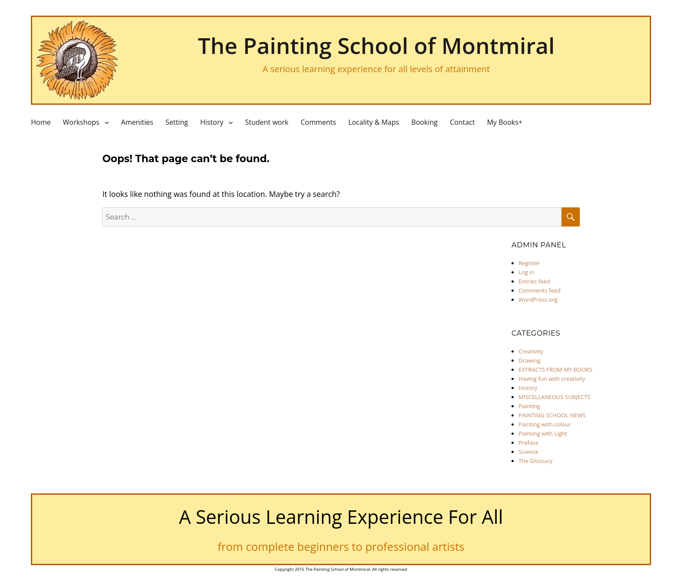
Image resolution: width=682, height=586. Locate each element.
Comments (318, 122)
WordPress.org (538, 299)
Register (529, 263)
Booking (424, 122)
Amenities (137, 122)
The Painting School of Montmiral (376, 45)
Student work (266, 122)
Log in (526, 272)
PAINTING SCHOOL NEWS (551, 415)
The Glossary (535, 461)
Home (40, 122)
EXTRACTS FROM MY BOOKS (555, 369)
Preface (528, 442)
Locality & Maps (373, 122)
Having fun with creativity (551, 379)
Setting (176, 122)
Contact (462, 122)
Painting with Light (542, 433)
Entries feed (534, 281)
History (211, 122)
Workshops (81, 122)
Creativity (530, 351)
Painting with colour (544, 424)
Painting (529, 406)
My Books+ (504, 122)
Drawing (529, 360)
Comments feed (539, 290)
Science (528, 452)
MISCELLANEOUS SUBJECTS (554, 397)
